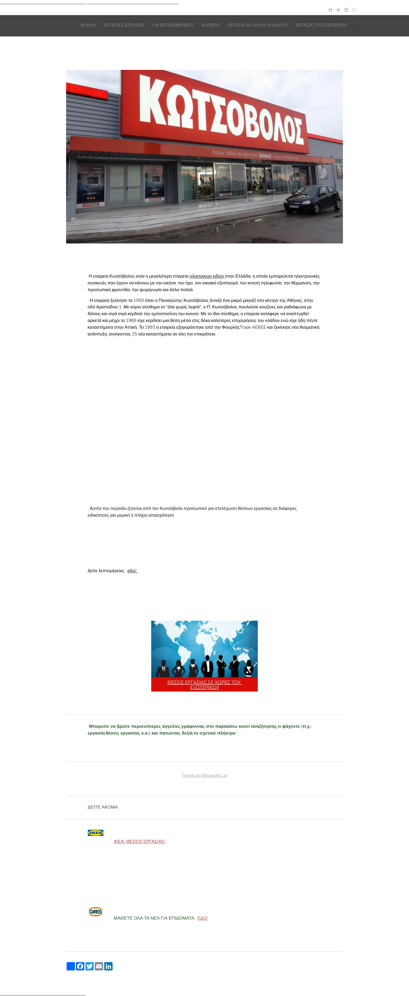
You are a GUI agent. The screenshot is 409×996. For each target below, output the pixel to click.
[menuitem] (304, 25)
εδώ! (132, 571)
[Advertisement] (204, 403)
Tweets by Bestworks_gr (204, 775)
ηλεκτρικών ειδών (207, 276)
